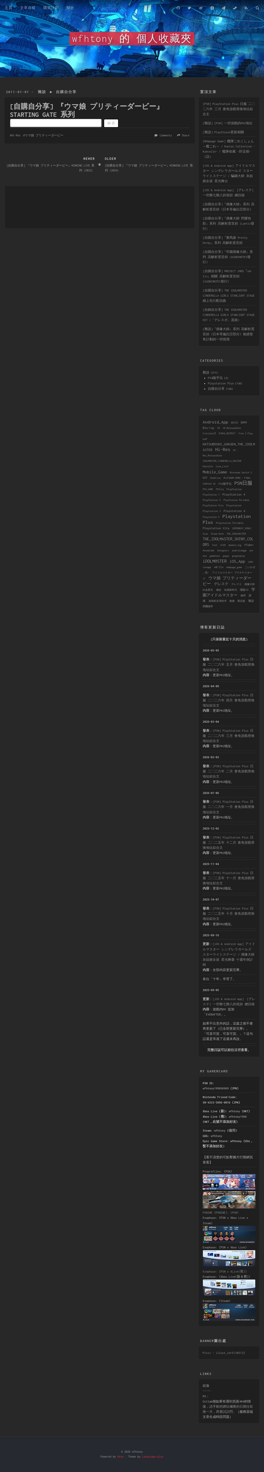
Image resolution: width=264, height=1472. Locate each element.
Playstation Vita (216, 528)
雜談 (42, 92)
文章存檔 (28, 8)
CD (218, 428)
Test (214, 545)
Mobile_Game (215, 472)
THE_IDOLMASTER (236, 533)
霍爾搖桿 (208, 606)
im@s (250, 561)
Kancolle (208, 466)
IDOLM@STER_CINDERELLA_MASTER (222, 461)
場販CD (244, 589)
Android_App (215, 422)
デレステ (221, 584)
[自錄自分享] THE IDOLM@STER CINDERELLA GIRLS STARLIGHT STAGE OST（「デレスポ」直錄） (229, 315)
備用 (232, 1130)
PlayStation (234, 489)
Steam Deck (217, 533)
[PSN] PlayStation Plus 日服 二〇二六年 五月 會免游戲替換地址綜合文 (228, 664)
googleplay (238, 555)
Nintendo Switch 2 (241, 472)
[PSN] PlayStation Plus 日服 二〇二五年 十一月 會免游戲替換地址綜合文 (228, 878)
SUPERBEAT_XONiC (242, 528)
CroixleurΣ (209, 433)
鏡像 (206, 1385)
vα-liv (219, 567)
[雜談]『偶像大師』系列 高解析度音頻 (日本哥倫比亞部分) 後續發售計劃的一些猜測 (228, 334)
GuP (205, 438)
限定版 (241, 601)
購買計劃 (51, 8)
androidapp (239, 550)
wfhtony (234, 1111)
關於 (70, 8)
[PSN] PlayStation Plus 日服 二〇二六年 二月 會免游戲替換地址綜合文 (228, 771)
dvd (205, 555)
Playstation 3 (212, 511)
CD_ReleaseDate (232, 428)
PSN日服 (243, 483)
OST (205, 477)
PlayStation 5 (212, 500)
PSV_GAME (208, 489)
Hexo (120, 1456)
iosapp (207, 567)
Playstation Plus (221, 383)
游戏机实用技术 (218, 601)
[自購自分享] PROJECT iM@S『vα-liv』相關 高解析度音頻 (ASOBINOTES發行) (227, 276)
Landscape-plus (152, 1456)
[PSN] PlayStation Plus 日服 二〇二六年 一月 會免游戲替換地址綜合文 (228, 807)
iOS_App (237, 561)
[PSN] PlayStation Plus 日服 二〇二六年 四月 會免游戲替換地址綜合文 (228, 700)
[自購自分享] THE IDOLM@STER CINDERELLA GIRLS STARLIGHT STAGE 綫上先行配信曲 (229, 295)
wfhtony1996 (238, 1116)
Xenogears (223, 550)
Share (185, 135)
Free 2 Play (245, 433)
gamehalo (215, 555)
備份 (218, 589)
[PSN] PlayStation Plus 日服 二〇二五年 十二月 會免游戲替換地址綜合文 (228, 842)
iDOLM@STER (215, 561)
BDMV (244, 422)
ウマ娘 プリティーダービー (44, 135)
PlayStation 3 (211, 494)
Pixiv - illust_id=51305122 (224, 1352)
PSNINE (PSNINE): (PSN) (220, 1212)
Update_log (234, 545)
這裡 (237, 1050)
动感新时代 (230, 589)
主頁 (8, 8)
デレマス (236, 584)
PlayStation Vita (213, 505)
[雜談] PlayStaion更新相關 (223, 132)
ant (251, 550)
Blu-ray (208, 427)
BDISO (234, 422)
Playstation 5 (211, 517)
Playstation (234, 505)
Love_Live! (222, 466)
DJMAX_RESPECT (227, 433)
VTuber (249, 545)
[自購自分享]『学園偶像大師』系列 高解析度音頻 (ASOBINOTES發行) (228, 257)
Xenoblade (208, 550)
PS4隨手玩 (215, 378)
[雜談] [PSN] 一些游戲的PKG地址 (227, 123)
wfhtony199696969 (216, 1088)
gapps (226, 555)
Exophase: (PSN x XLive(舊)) (224, 1271)
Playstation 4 (234, 511)
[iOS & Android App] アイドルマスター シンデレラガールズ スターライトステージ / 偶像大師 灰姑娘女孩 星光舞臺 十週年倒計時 (229, 954)
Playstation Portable (230, 523)
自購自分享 (66, 92)
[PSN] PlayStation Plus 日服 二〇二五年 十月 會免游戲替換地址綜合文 (228, 913)
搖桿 (243, 595)
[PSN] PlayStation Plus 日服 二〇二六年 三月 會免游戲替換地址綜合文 (229, 109)
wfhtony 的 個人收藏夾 (132, 38)
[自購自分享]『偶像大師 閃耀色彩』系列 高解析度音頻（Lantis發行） (228, 223)
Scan (205, 533)
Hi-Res (16, 135)
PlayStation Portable (236, 500)
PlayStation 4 (233, 494)
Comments (166, 135)
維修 (232, 601)
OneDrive (215, 478)
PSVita (220, 489)
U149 (223, 545)
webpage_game (234, 567)
